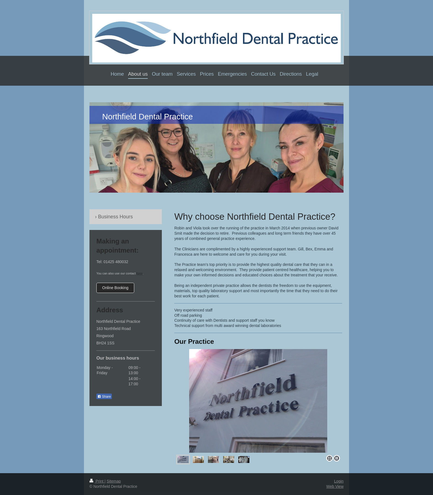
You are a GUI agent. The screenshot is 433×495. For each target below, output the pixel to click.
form (139, 273)
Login (339, 481)
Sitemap (114, 481)
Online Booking (115, 288)
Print (97, 481)
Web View (335, 486)
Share (104, 397)
